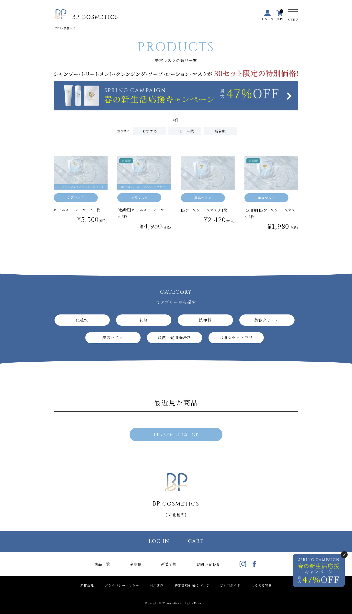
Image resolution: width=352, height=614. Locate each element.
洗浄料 (205, 320)
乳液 (143, 320)
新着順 (220, 131)
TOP (58, 28)
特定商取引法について (192, 585)
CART (195, 541)
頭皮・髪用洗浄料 (174, 337)
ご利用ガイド (230, 585)
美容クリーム (266, 320)
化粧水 (82, 320)
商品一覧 (102, 564)
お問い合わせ (208, 564)
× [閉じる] (344, 554)
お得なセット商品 (236, 337)
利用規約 (157, 585)
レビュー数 (185, 131)
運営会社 (87, 585)
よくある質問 (261, 585)
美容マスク (76, 197)
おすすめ (149, 131)
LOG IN (159, 541)
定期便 (135, 564)
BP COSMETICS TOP (176, 434)
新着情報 (169, 564)
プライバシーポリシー (122, 585)
